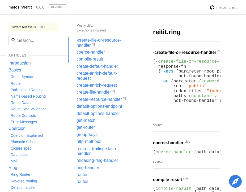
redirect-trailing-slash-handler (97, 151)
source (158, 125)
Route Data (20, 103)
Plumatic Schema (25, 142)
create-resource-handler (101, 99)
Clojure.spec (21, 148)
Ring (13, 167)
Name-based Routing (28, 96)
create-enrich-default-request (97, 75)
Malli (14, 161)
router (82, 174)
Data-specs (20, 155)
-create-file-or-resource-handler (99, 42)
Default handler (23, 187)
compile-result (90, 59)
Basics (15, 70)
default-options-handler (98, 113)
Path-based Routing (27, 90)
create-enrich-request (97, 85)
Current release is (28, 27)
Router (16, 83)
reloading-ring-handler (97, 160)
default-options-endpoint (99, 106)
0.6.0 (40, 7)
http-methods (89, 141)
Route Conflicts (23, 115)
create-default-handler (97, 66)
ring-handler (88, 167)
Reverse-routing (24, 181)
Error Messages (24, 122)
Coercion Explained (27, 135)
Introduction (20, 63)
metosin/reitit (20, 7)
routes (82, 181)
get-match (86, 120)
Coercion (17, 128)
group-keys (87, 134)
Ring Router (21, 174)
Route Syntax (22, 77)
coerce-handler (91, 52)
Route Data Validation (28, 109)
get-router (86, 127)
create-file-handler (96, 91)
